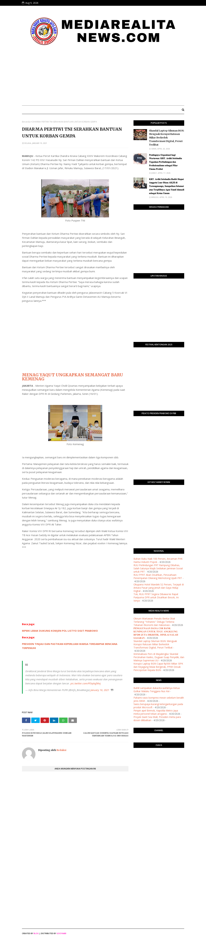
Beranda (26, 121)
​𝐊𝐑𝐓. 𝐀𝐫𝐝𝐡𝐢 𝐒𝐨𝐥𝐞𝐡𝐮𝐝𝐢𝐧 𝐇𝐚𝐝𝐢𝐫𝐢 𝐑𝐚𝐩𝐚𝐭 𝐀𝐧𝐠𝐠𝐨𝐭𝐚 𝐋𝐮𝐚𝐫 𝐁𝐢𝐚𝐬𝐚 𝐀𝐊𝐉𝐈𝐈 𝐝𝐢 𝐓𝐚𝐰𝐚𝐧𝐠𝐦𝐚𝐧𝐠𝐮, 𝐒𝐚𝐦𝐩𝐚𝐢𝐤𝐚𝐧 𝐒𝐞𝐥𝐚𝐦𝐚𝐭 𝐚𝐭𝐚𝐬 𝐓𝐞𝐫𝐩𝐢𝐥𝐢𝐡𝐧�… (166, 186)
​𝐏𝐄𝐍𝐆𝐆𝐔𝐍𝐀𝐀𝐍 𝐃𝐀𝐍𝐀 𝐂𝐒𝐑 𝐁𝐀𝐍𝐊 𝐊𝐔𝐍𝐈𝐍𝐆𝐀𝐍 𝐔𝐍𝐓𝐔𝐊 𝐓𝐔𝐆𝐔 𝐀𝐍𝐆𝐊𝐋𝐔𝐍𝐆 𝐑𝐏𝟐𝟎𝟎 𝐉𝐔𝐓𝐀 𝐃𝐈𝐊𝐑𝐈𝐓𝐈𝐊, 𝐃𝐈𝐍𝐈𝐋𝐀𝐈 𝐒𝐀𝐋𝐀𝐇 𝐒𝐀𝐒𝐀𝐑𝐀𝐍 (156, 633)
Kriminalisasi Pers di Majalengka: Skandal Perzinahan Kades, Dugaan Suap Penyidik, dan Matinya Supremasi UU (159, 657)
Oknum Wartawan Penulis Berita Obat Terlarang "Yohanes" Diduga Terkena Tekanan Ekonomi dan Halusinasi (154, 622)
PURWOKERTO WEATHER (159, 764)
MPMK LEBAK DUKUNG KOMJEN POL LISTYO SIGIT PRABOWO (60, 630)
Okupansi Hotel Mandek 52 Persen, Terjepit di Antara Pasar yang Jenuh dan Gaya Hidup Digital (159, 588)
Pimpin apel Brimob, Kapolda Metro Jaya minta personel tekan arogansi (156, 712)
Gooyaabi (61, 933)
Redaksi (61, 750)
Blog (36, 933)
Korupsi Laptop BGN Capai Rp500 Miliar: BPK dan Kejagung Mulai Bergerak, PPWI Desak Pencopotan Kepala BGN (158, 667)
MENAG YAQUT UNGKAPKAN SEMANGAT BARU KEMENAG (72, 377)
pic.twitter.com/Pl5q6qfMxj (85, 683)
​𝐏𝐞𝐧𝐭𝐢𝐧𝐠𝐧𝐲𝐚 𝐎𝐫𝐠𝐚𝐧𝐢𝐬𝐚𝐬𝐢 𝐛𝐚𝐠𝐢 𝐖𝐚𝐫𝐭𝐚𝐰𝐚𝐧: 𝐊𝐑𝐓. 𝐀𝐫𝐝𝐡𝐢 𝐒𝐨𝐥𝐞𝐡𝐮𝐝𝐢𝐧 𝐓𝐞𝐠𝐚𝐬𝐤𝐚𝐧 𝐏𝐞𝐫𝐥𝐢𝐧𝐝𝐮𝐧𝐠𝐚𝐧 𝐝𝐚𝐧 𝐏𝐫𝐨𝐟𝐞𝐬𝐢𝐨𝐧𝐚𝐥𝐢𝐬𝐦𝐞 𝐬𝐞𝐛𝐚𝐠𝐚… (165, 162)
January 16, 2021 (99, 690)
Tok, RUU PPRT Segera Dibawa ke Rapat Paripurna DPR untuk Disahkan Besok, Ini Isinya (156, 597)
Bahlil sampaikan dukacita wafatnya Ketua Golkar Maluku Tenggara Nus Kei (157, 689)
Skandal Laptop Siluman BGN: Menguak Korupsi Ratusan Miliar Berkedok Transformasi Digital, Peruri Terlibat (166, 137)
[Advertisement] (103, 77)
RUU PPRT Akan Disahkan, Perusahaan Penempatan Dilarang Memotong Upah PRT (158, 576)
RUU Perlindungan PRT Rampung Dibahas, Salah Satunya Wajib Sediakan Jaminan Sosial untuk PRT (158, 568)
